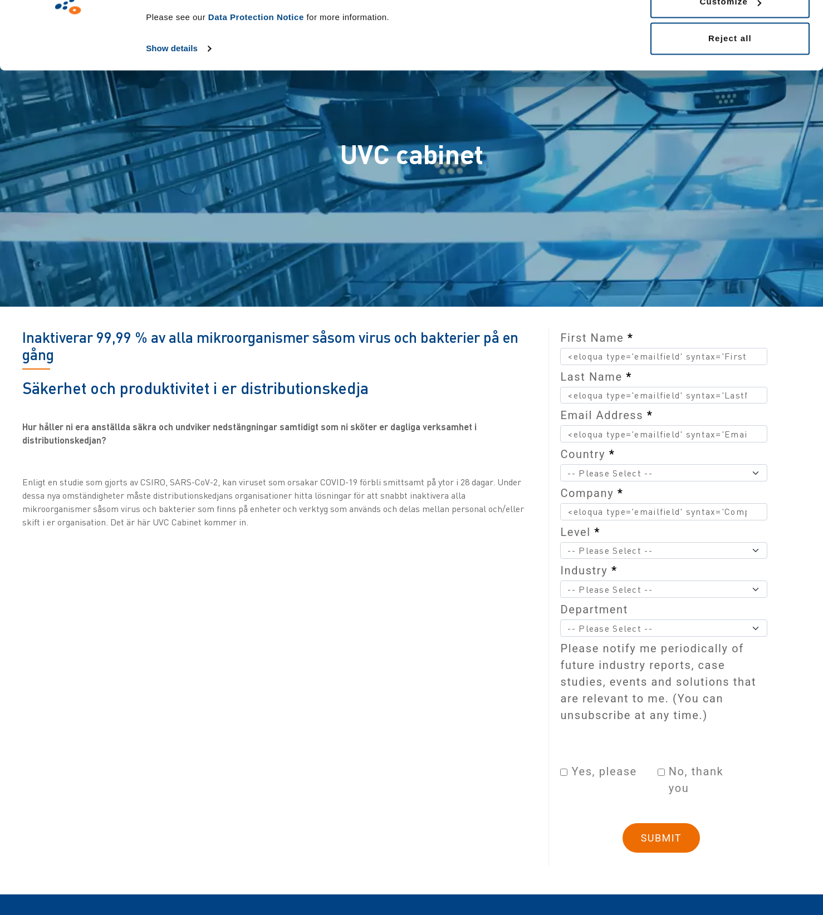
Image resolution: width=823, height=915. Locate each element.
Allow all (730, 29)
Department (594, 609)
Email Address (606, 415)
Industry (588, 570)
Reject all (730, 102)
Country (587, 454)
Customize (730, 66)
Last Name (595, 376)
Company (591, 493)
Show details (172, 112)
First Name (596, 338)
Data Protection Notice (256, 81)
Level (580, 532)
